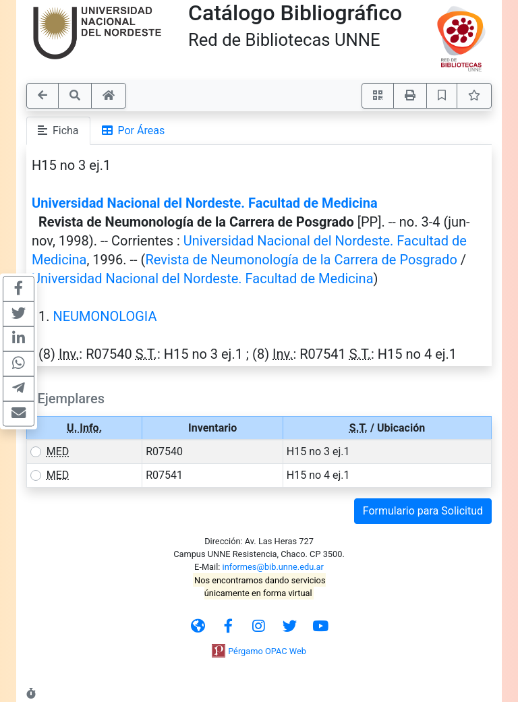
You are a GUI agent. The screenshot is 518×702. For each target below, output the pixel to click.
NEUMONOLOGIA (104, 316)
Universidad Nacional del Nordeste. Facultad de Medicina (205, 203)
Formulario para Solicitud (423, 510)
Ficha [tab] (58, 130)
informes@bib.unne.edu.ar (273, 567)
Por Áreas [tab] (133, 130)
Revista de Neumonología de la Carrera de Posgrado (301, 260)
